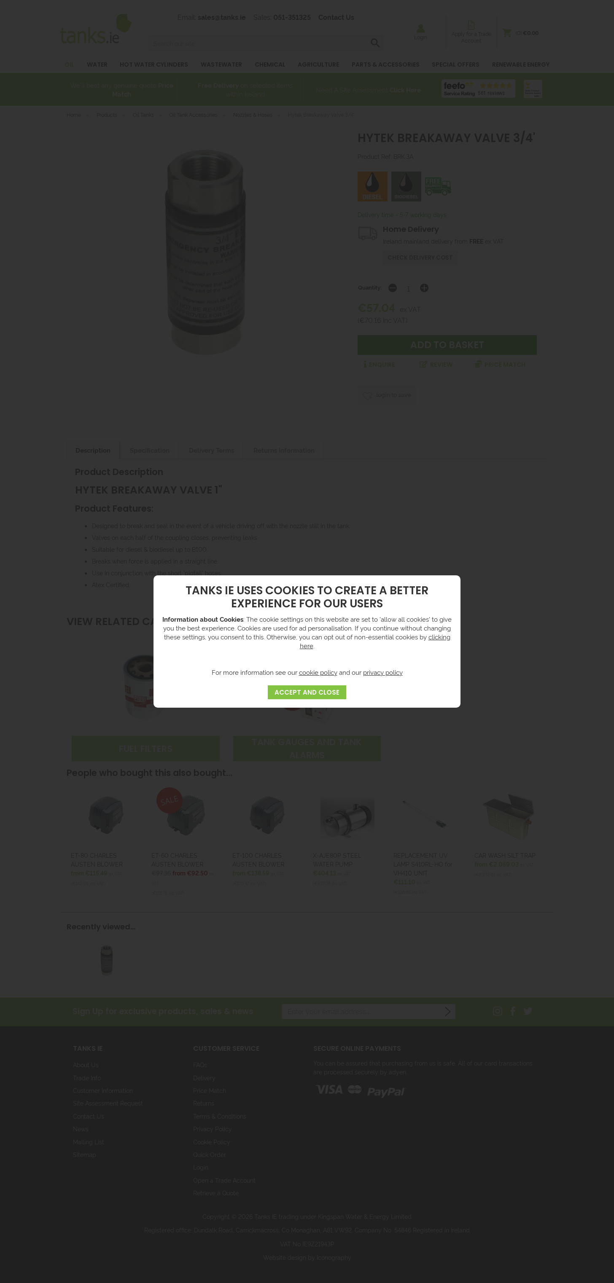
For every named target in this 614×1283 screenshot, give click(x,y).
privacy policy (383, 672)
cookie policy (318, 672)
